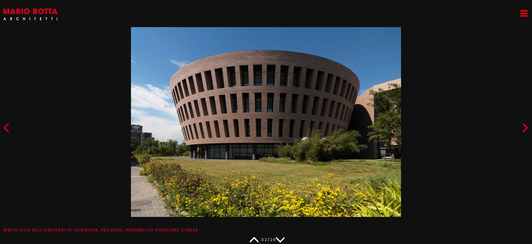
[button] (524, 129)
